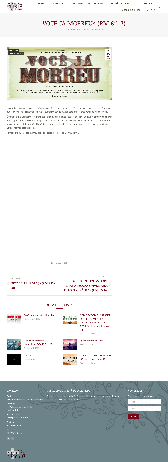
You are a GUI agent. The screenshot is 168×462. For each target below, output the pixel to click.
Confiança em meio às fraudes (39, 315)
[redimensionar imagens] (14, 319)
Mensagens (13, 50)
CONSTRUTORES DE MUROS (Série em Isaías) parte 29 (95, 357)
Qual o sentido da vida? (91, 340)
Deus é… (28, 355)
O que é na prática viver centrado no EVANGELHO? (38, 342)
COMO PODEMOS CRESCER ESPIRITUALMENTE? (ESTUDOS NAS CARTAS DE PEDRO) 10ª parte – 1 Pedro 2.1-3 (95, 322)
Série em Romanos (16, 54)
